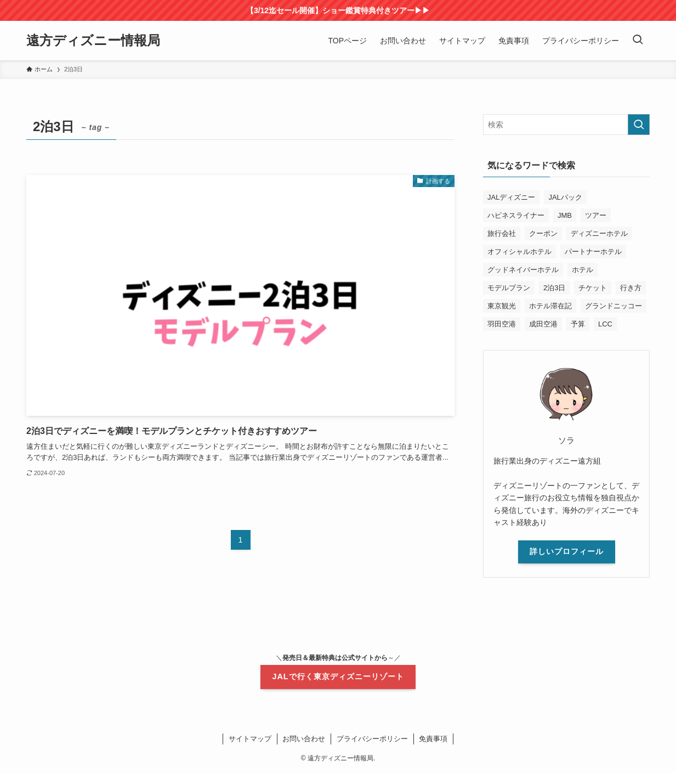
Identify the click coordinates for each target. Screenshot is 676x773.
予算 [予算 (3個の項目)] (578, 324)
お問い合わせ (303, 739)
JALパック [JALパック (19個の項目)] (565, 197)
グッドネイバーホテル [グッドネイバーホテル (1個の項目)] (523, 270)
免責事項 (433, 739)
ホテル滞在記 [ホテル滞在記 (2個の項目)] (550, 306)
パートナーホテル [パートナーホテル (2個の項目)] (593, 251)
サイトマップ (250, 739)
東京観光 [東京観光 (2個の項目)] (501, 306)
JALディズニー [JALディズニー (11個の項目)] (511, 197)
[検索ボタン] (638, 40)
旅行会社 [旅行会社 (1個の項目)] (501, 233)
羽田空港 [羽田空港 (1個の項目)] (501, 324)
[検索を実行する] (639, 124)
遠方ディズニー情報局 (93, 40)
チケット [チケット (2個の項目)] (592, 288)
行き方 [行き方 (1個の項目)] (630, 288)
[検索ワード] (566, 124)
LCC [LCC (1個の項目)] (605, 324)
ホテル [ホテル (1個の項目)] (582, 270)
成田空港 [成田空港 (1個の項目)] (543, 324)
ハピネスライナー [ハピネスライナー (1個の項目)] (515, 215)
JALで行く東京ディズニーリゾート (338, 676)
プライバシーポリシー (372, 739)
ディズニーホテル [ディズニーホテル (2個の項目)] (599, 233)
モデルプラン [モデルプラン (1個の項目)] (508, 288)
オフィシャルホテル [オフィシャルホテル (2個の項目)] (519, 251)
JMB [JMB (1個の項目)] (565, 215)
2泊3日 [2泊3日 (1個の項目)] (554, 288)
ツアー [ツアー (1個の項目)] (595, 215)
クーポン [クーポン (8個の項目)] (543, 233)
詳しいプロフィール (567, 551)
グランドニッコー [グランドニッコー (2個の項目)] (613, 306)
